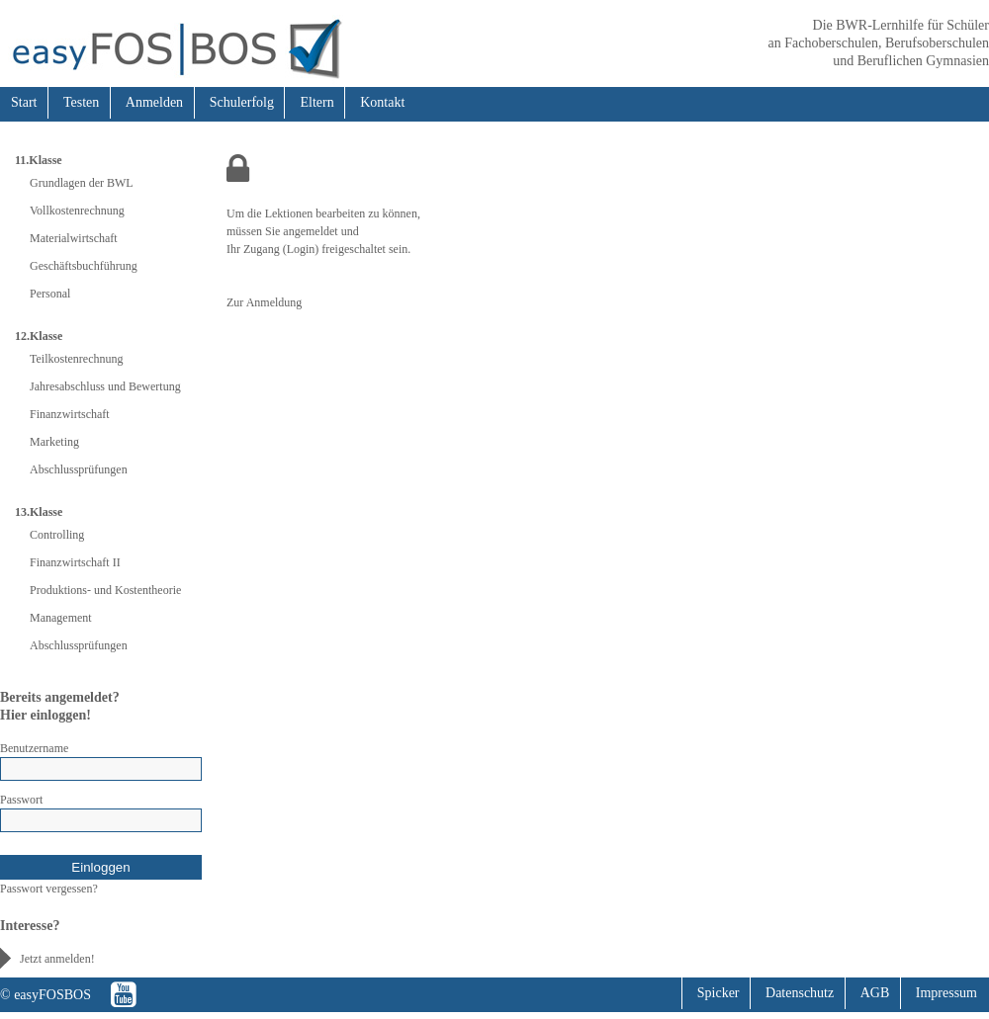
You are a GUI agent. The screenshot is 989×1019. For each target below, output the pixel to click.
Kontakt (382, 102)
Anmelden (154, 102)
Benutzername (34, 748)
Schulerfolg (242, 102)
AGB (875, 992)
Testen (81, 102)
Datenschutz (799, 992)
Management (61, 618)
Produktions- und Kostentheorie (105, 590)
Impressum (946, 992)
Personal (50, 293)
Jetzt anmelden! (57, 959)
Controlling (57, 535)
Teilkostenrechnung (76, 359)
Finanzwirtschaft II (75, 562)
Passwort (21, 800)
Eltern (316, 102)
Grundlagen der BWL (82, 183)
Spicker (718, 992)
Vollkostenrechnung (77, 210)
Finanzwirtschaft (70, 414)
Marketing (54, 442)
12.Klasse (38, 336)
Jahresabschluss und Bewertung (105, 386)
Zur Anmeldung (264, 302)
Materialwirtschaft (74, 238)
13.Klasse (38, 512)
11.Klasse (38, 160)
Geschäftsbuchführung (83, 266)
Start (24, 102)
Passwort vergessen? (49, 888)
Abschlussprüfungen (79, 469)
